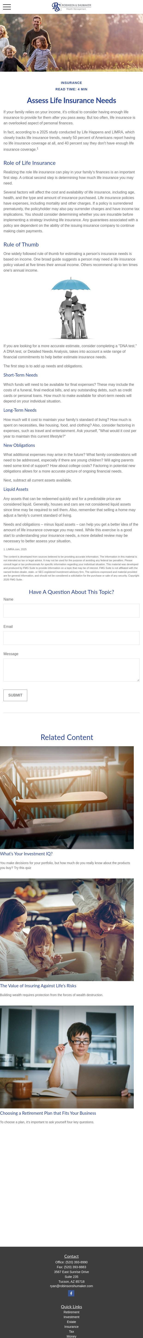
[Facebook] (71, 1293)
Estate (71, 1322)
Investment (71, 1317)
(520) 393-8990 (77, 1262)
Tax (71, 1331)
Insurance (71, 1327)
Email (8, 627)
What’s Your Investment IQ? (26, 853)
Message (10, 654)
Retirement (71, 1312)
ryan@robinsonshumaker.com (71, 1286)
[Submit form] (15, 695)
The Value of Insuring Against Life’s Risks (38, 985)
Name (8, 599)
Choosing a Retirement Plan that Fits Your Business (48, 1113)
